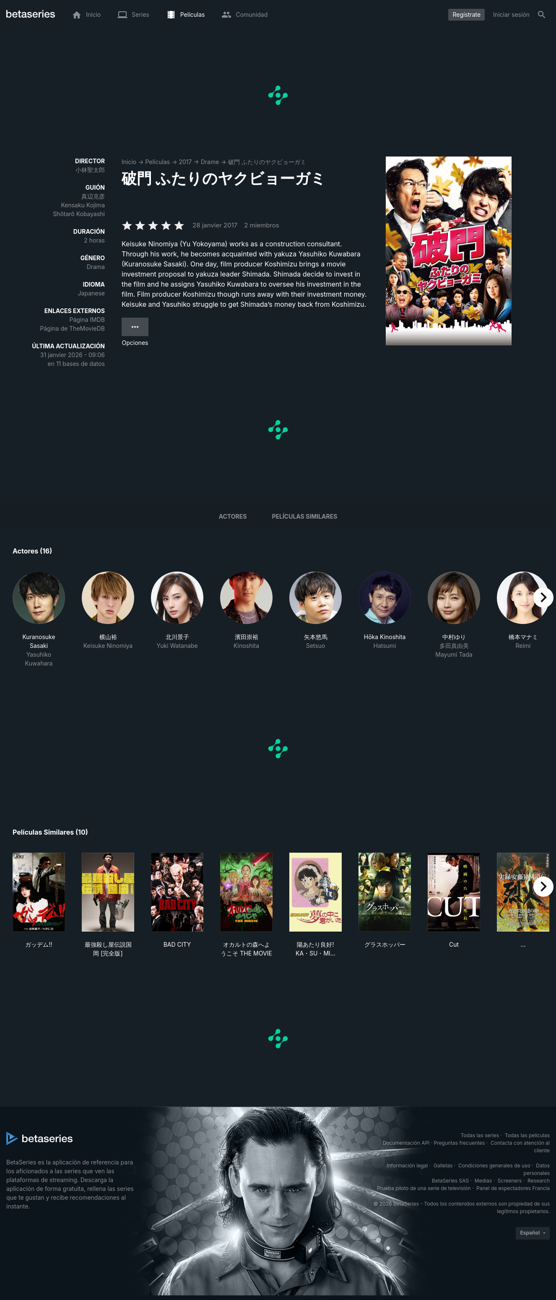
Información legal (407, 1165)
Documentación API (406, 1143)
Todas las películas (527, 1135)
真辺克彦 (93, 196)
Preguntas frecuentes (459, 1143)
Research (538, 1180)
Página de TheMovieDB (72, 328)
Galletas (443, 1165)
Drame (210, 161)
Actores (233, 516)
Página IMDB (87, 319)
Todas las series (480, 1135)
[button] (39, 620)
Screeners (510, 1180)
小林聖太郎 (90, 169)
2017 (185, 161)
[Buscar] (542, 14)
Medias (483, 1180)
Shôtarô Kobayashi (79, 213)
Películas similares (304, 516)
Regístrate (466, 14)
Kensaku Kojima (83, 205)
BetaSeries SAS (450, 1180)
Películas (157, 161)
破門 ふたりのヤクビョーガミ (267, 161)
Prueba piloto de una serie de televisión (423, 1188)
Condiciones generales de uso (494, 1165)
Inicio (129, 161)
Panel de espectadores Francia (513, 1188)
